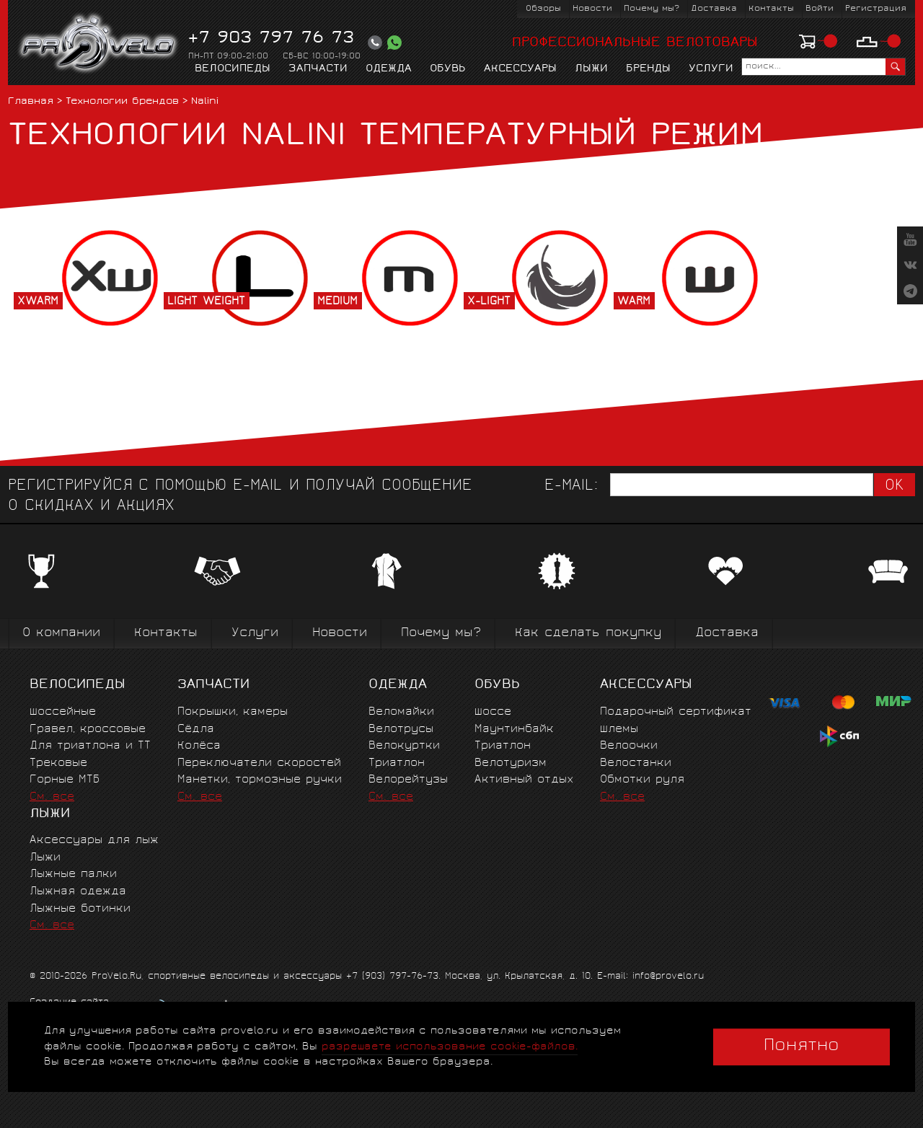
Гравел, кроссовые (88, 729)
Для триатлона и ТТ (90, 746)
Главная (30, 102)
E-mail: (571, 486)
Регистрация (875, 9)
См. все (52, 797)
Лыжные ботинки (80, 909)
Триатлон (396, 763)
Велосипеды (232, 69)
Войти (819, 9)
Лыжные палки (73, 874)
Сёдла (195, 729)
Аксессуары (520, 69)
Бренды (648, 69)
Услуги (711, 69)
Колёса (199, 746)
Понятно (801, 1046)
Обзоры (543, 9)
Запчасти (318, 69)
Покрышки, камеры (232, 712)
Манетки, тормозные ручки (259, 780)
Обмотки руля (642, 780)
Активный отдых (523, 780)
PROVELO (99, 44)
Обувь (448, 69)
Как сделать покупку (588, 633)
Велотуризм (510, 763)
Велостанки (635, 763)
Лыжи (591, 69)
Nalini (204, 102)
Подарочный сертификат (675, 712)
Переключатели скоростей (259, 763)
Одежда (389, 69)
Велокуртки (404, 746)
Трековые (58, 763)
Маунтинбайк (514, 729)
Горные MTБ (65, 780)
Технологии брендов (122, 102)
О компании (61, 633)
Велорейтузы (408, 780)
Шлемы (619, 729)
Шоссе (492, 712)
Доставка (714, 9)
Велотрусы (400, 729)
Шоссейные (63, 712)
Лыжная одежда (78, 891)
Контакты (771, 9)
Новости (592, 9)
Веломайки (401, 712)
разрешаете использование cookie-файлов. (450, 1047)
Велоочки (629, 746)
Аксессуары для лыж (94, 840)
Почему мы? (651, 9)
